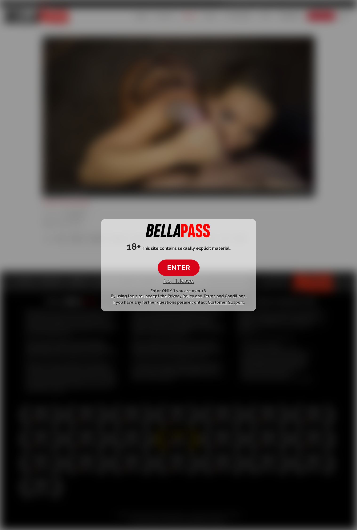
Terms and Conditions (224, 296)
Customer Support (226, 302)
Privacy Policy (181, 296)
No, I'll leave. (178, 281)
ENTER (178, 268)
